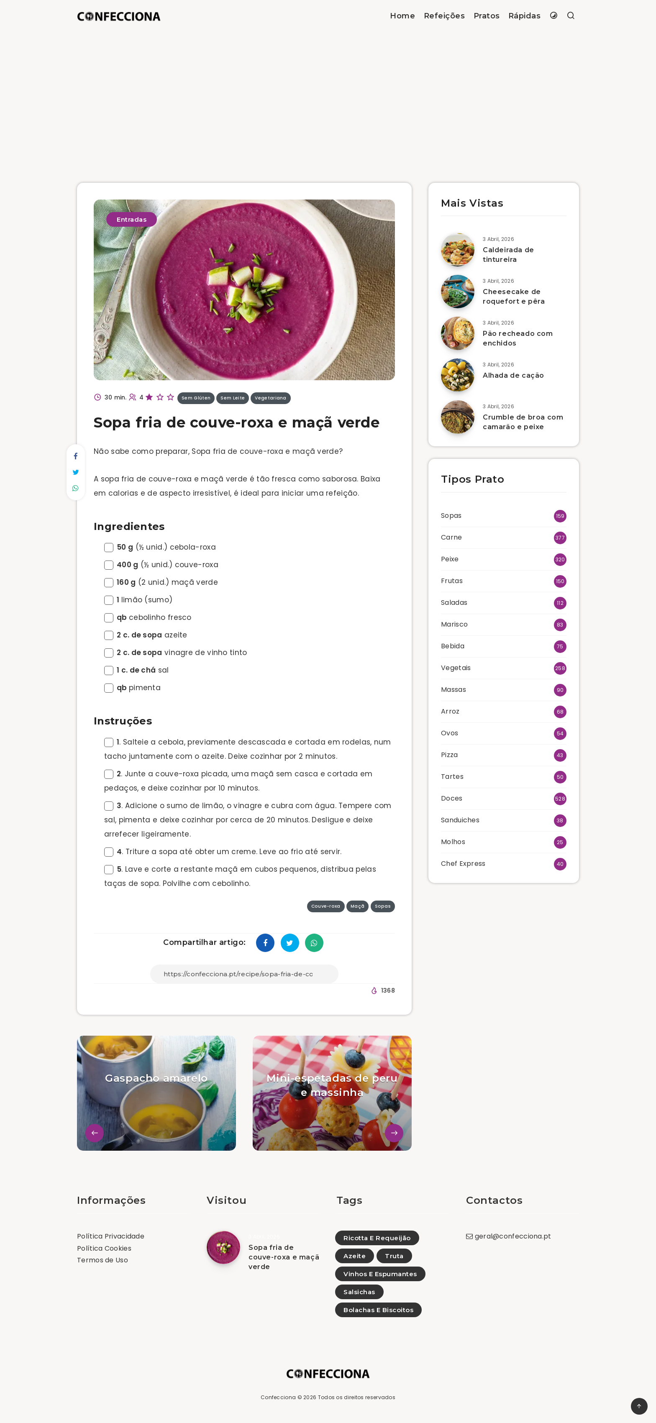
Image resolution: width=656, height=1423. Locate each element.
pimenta (132, 688)
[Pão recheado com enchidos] (457, 333)
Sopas (451, 515)
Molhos (453, 842)
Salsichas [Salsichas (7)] (359, 1292)
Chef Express (463, 863)
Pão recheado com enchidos (518, 338)
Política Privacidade (110, 1236)
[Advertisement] (328, 95)
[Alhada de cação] (457, 375)
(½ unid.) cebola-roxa (160, 547)
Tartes (452, 776)
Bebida (452, 646)
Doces (452, 798)
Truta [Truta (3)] (394, 1256)
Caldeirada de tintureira (508, 255)
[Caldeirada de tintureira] (457, 249)
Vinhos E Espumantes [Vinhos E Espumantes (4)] (380, 1274)
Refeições (444, 15)
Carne (451, 537)
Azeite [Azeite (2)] (354, 1256)
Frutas (452, 581)
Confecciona (278, 1397)
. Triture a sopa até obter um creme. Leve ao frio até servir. (223, 852)
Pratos (487, 15)
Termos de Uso (102, 1260)
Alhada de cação (513, 375)
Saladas (454, 602)
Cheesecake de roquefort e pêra (514, 296)
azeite (145, 635)
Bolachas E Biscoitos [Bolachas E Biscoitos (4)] (378, 1310)
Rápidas (524, 15)
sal (136, 670)
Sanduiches (460, 820)
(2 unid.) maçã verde (161, 582)
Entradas (131, 219)
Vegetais (456, 668)
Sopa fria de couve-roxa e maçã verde (284, 1257)
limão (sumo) (138, 600)
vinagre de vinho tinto (175, 653)
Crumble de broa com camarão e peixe (523, 422)
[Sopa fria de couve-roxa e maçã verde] (223, 1247)
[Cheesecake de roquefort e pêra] (457, 291)
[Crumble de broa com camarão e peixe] (457, 417)
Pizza (449, 755)
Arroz (450, 711)
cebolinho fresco (148, 617)
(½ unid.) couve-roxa (161, 565)
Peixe (450, 559)
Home (402, 15)
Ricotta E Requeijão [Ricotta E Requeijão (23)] (377, 1238)
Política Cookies (104, 1248)
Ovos (449, 733)
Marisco (454, 624)
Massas (453, 689)
